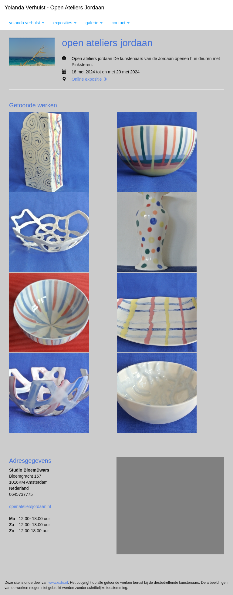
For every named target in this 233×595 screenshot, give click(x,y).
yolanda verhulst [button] (26, 22)
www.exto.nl (58, 582)
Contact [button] (121, 22)
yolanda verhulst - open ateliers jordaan (54, 8)
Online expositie (89, 79)
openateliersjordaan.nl (30, 506)
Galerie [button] (94, 22)
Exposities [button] (64, 22)
